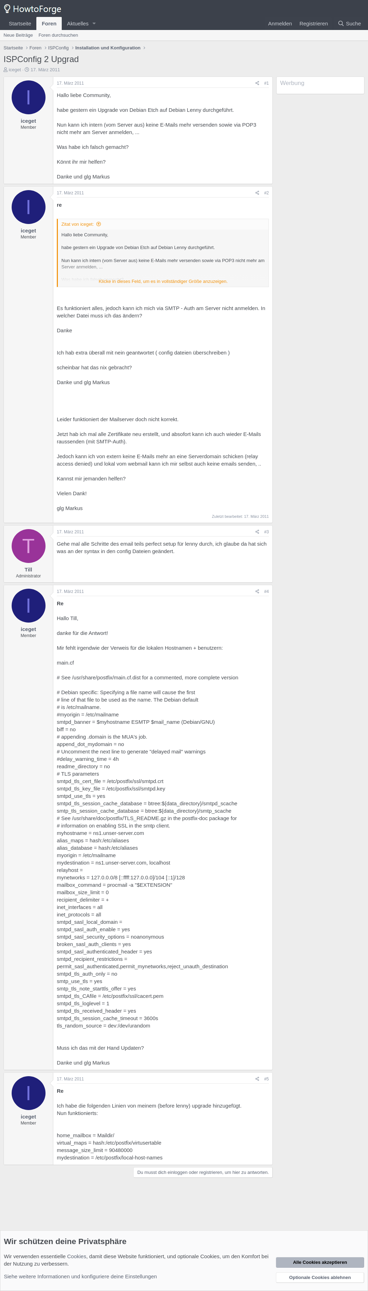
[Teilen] (257, 83)
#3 (266, 531)
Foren (49, 23)
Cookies (76, 1256)
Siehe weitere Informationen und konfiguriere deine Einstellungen (80, 1276)
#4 (266, 591)
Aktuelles (78, 23)
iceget (15, 69)
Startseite (20, 23)
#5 (266, 1079)
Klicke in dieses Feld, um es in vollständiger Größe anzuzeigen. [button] (163, 281)
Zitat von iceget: (77, 224)
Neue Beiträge (18, 35)
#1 (266, 83)
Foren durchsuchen (58, 35)
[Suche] (349, 23)
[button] (94, 23)
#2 (266, 192)
